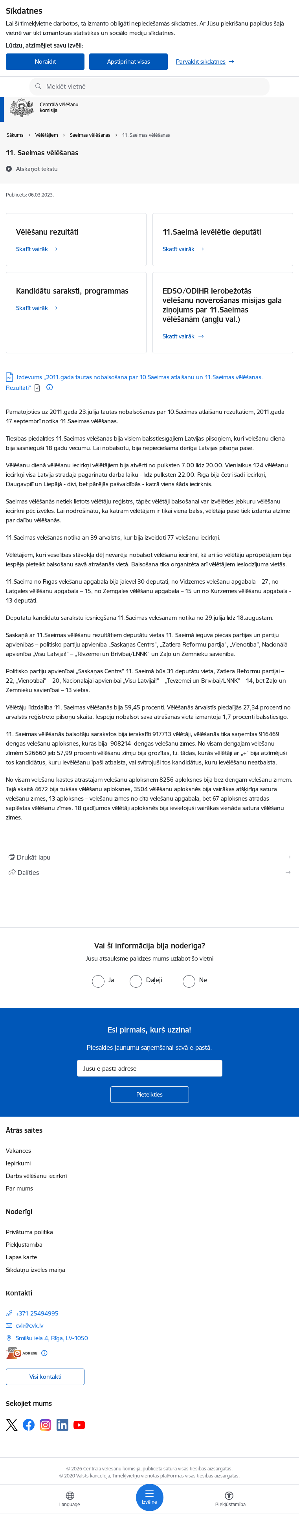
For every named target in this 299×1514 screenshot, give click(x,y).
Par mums (19, 1188)
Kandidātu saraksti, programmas (72, 291)
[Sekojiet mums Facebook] (29, 1425)
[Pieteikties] (149, 1094)
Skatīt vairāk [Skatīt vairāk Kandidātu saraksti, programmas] (32, 308)
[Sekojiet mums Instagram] (45, 1425)
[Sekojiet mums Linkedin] (62, 1425)
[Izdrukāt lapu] (149, 857)
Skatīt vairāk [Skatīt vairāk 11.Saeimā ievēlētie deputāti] (178, 249)
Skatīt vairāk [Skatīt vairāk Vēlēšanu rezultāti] (32, 249)
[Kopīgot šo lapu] (149, 872)
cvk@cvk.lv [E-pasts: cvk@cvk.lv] (29, 1325)
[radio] (103, 980)
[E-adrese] (21, 1353)
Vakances (18, 1150)
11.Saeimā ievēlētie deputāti (212, 232)
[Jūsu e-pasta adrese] (149, 1068)
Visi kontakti (45, 1376)
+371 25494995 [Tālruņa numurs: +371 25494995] (37, 1313)
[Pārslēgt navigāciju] (149, 1497)
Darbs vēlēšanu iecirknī (36, 1176)
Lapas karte (21, 1257)
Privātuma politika (29, 1232)
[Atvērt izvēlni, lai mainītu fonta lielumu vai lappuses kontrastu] (229, 1500)
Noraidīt (45, 61)
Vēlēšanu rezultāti (47, 232)
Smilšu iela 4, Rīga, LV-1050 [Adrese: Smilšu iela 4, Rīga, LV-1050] (52, 1338)
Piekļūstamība (24, 1244)
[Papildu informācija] (49, 387)
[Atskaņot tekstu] (37, 168)
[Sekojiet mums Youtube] (79, 1424)
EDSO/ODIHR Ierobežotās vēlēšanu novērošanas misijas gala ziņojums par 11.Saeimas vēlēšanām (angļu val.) (222, 305)
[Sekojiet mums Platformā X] (12, 1425)
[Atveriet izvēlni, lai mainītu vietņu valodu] (70, 1500)
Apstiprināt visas (128, 61)
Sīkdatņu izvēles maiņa (35, 1269)
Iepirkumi (18, 1163)
